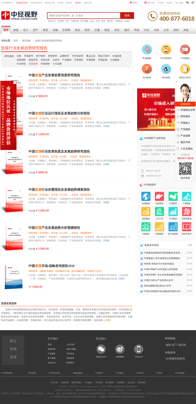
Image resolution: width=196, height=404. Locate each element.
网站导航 (149, 3)
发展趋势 (33, 64)
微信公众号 (101, 357)
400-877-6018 (176, 345)
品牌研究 (64, 56)
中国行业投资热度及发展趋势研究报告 (59, 151)
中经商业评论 (36, 3)
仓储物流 (118, 21)
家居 (103, 21)
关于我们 (53, 338)
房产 (35, 30)
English (169, 3)
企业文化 (51, 362)
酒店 (126, 30)
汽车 (67, 21)
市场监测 (102, 60)
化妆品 (127, 21)
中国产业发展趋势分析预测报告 (54, 227)
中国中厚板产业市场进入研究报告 (161, 269)
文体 (156, 30)
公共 (166, 30)
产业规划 (66, 60)
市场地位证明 (21, 3)
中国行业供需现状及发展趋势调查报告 (59, 189)
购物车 (134, 3)
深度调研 (21, 60)
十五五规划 (185, 148)
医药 (87, 30)
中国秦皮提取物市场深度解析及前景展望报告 (163, 253)
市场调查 (90, 60)
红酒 (98, 21)
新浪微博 (120, 357)
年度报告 (78, 60)
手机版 (160, 3)
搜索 (127, 15)
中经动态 (70, 353)
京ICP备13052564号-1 (64, 390)
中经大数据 (180, 373)
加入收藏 (179, 3)
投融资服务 (78, 373)
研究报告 (26, 40)
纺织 (176, 30)
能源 (15, 30)
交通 (97, 30)
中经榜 (60, 3)
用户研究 (40, 56)
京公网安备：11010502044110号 (127, 390)
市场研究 (28, 56)
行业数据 (114, 60)
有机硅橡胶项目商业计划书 (157, 286)
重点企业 (90, 56)
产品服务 (51, 353)
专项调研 (45, 64)
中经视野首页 (7, 3)
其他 (186, 30)
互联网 (61, 21)
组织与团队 (71, 349)
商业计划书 (103, 56)
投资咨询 (33, 60)
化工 (25, 30)
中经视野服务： (8, 373)
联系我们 (70, 362)
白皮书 (56, 60)
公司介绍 (70, 344)
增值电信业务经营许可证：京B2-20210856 (93, 390)
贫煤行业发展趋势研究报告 (48, 40)
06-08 (189, 252)
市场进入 (183, 123)
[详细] (106, 88)
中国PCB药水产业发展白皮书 (158, 280)
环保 (136, 30)
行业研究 (21, 64)
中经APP (138, 357)
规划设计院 (50, 3)
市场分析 (45, 60)
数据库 (69, 3)
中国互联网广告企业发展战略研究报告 (163, 275)
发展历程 (51, 349)
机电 (107, 30)
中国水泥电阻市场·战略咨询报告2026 (162, 291)
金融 (55, 30)
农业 (117, 30)
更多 (190, 245)
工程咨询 (140, 373)
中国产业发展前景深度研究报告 (54, 75)
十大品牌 (57, 64)
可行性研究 (77, 56)
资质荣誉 (70, 358)
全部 (19, 56)
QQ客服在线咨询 (175, 358)
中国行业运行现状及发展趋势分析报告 (59, 113)
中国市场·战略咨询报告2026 (51, 266)
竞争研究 (52, 56)
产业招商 (183, 136)
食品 (92, 21)
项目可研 (183, 142)
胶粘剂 (110, 21)
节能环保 (75, 21)
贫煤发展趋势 (8, 303)
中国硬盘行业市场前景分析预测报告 (162, 258)
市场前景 (116, 56)
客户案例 (51, 358)
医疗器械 (84, 21)
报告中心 (52, 21)
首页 (6, 30)
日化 (146, 30)
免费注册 (88, 3)
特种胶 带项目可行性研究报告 (159, 264)
